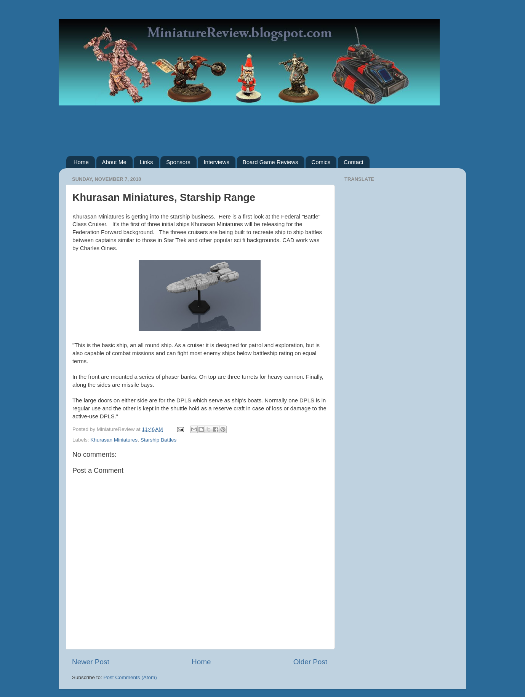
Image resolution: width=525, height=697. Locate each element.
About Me (114, 162)
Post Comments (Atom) (130, 677)
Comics (320, 162)
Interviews (216, 162)
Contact (353, 162)
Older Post (310, 662)
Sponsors (178, 162)
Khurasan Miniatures (114, 440)
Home (81, 162)
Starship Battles (159, 440)
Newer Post (90, 662)
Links (146, 162)
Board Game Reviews (270, 162)
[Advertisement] (262, 125)
